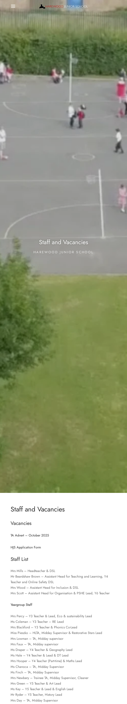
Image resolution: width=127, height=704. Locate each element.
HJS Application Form (26, 547)
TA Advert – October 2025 (30, 535)
